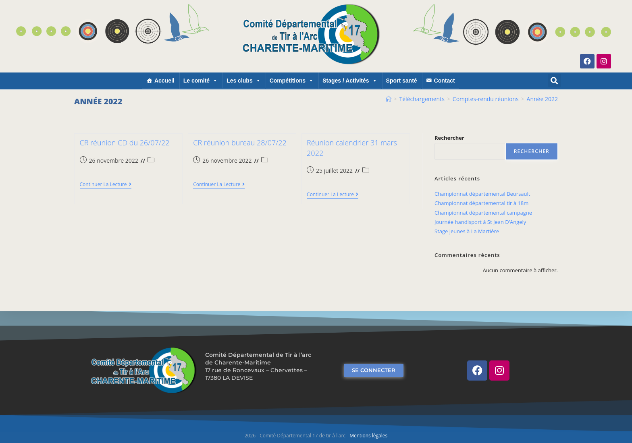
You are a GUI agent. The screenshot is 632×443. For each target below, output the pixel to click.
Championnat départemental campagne (483, 212)
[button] (554, 80)
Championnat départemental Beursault (482, 193)
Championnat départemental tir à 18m (481, 203)
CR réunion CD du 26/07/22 (125, 142)
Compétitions (292, 80)
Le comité (200, 80)
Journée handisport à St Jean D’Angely (480, 222)
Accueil (164, 80)
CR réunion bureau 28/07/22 (240, 142)
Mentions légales (368, 435)
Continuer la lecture (105, 185)
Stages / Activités (349, 80)
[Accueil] (388, 99)
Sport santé (401, 80)
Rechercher (449, 137)
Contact (444, 80)
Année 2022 (542, 99)
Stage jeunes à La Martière (466, 231)
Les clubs (244, 80)
